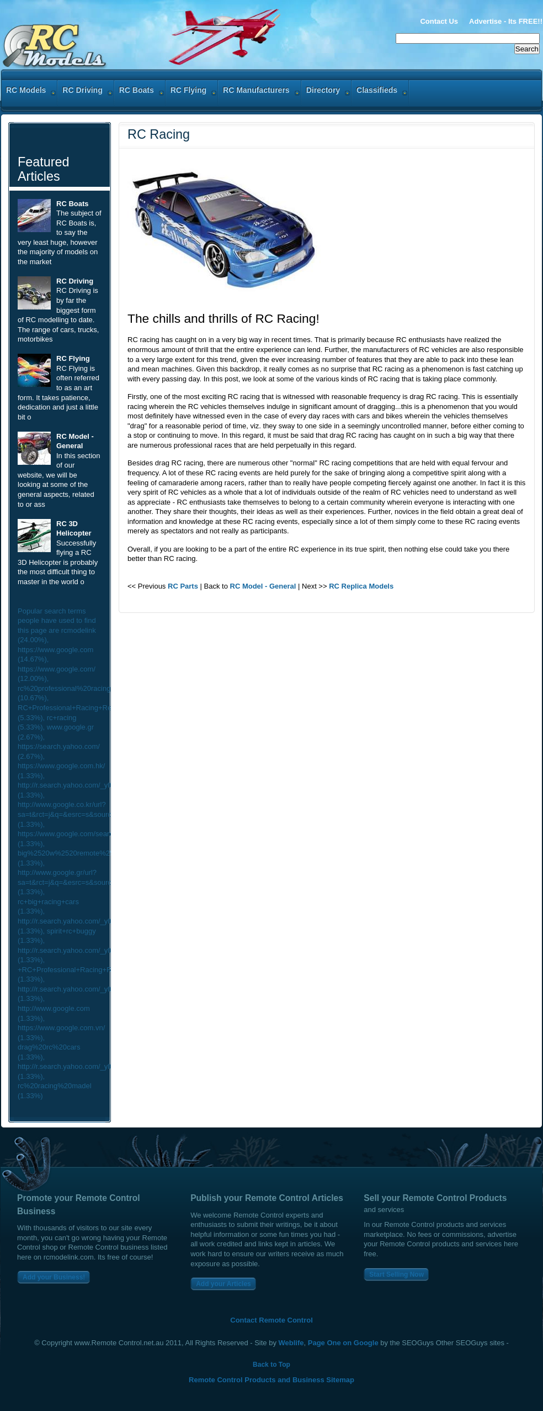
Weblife (291, 1343)
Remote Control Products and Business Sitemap (271, 1380)
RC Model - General (263, 586)
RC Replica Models (361, 586)
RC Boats (72, 204)
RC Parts (183, 586)
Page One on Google (343, 1343)
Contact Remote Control (271, 1320)
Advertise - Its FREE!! (505, 21)
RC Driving (74, 281)
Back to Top (271, 1364)
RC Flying (73, 358)
